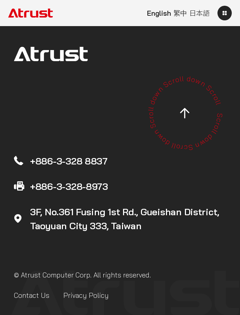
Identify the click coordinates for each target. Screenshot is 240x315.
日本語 (199, 13)
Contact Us (31, 295)
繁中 (180, 13)
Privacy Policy (86, 295)
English (159, 13)
